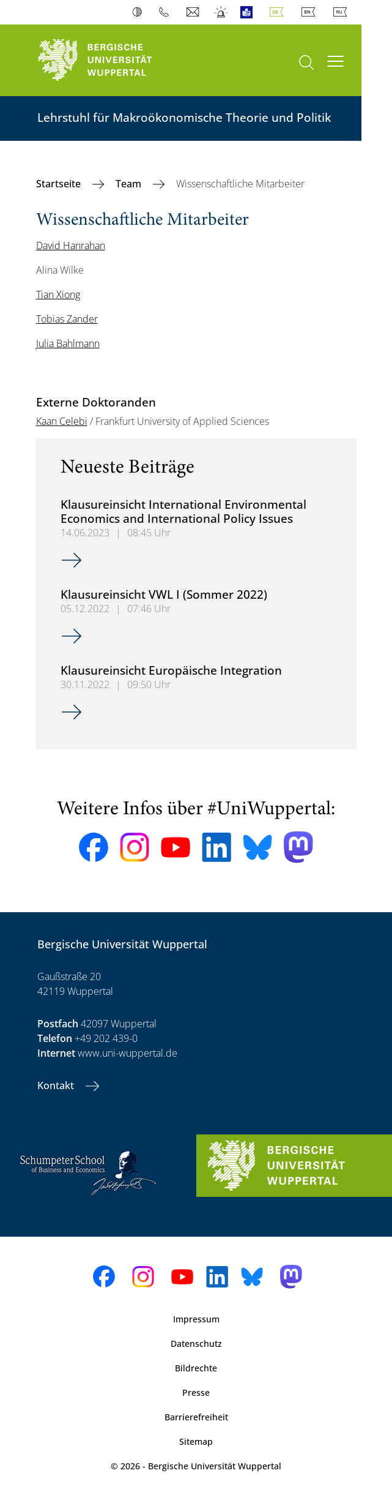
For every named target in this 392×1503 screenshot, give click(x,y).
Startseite (59, 183)
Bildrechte (196, 1368)
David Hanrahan (70, 245)
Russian (342, 12)
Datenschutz (196, 1343)
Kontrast (139, 12)
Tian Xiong (58, 294)
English (310, 12)
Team (130, 183)
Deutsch (279, 12)
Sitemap (196, 1441)
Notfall (221, 12)
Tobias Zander (67, 319)
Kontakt (56, 1085)
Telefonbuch (166, 12)
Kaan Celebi (61, 421)
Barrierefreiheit (196, 1417)
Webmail (194, 12)
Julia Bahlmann (68, 343)
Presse (196, 1392)
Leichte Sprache (249, 12)
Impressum (196, 1319)
